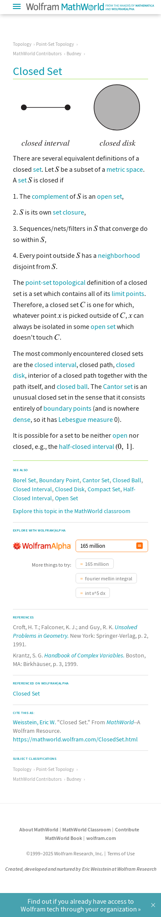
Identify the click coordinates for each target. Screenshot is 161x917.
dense (21, 419)
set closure (68, 212)
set (37, 169)
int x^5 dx (95, 593)
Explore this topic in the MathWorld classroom (72, 511)
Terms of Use (121, 853)
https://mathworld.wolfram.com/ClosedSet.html (75, 739)
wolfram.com (101, 838)
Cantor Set (95, 480)
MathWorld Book (63, 838)
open (120, 435)
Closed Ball (126, 480)
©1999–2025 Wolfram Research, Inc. (64, 853)
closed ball (72, 386)
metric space (124, 169)
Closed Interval (32, 489)
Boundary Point (59, 480)
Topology (22, 44)
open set (109, 196)
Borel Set (24, 480)
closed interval (55, 364)
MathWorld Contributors (37, 54)
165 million (97, 564)
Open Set (66, 498)
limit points (128, 293)
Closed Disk (70, 489)
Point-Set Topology (55, 44)
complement (50, 196)
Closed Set (26, 693)
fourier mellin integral (108, 578)
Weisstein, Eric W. (34, 722)
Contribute (127, 829)
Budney (74, 54)
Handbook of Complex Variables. (84, 655)
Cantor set (118, 386)
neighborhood (119, 255)
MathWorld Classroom (86, 829)
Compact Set (104, 489)
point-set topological (55, 282)
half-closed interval (86, 446)
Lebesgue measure (85, 419)
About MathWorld (38, 829)
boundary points (67, 408)
